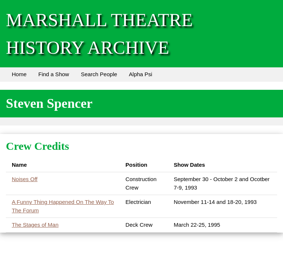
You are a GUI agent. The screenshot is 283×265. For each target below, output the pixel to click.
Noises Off (25, 179)
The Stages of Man (35, 225)
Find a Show (53, 74)
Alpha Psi (140, 74)
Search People (99, 74)
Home (19, 74)
